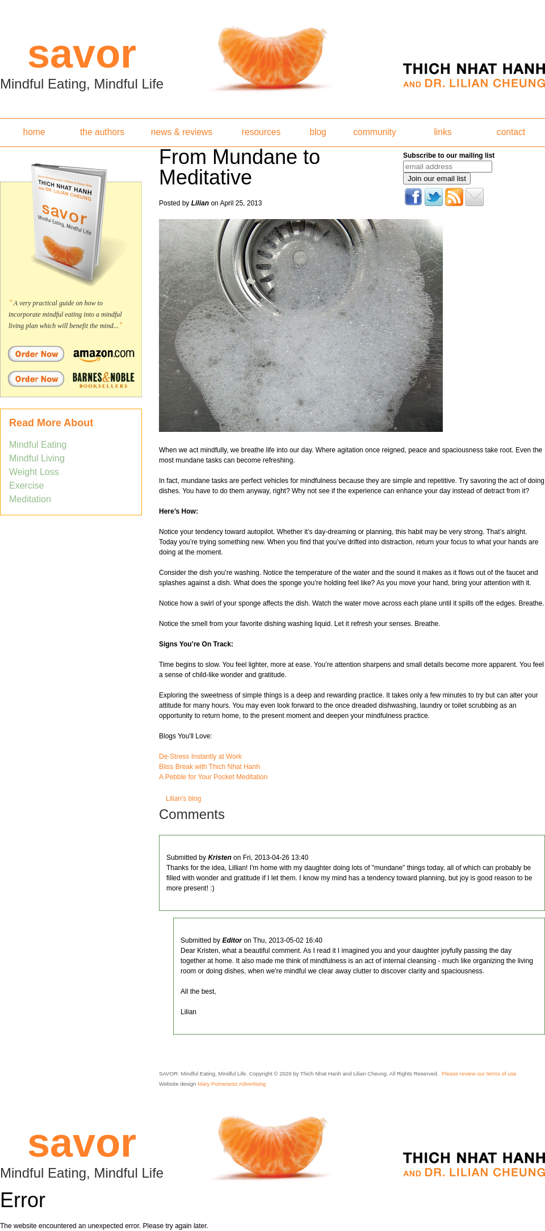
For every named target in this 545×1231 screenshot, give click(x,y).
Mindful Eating (37, 444)
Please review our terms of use (479, 1073)
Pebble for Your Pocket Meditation (215, 777)
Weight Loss (34, 472)
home (34, 132)
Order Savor (71, 353)
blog (317, 132)
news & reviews (181, 132)
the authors (102, 132)
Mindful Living (37, 458)
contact (511, 132)
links (442, 132)
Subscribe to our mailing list (448, 155)
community (374, 132)
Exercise (26, 485)
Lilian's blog (183, 799)
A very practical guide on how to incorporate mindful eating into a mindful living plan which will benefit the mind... (65, 314)
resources (261, 132)
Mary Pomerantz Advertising (232, 1084)
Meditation (30, 499)
